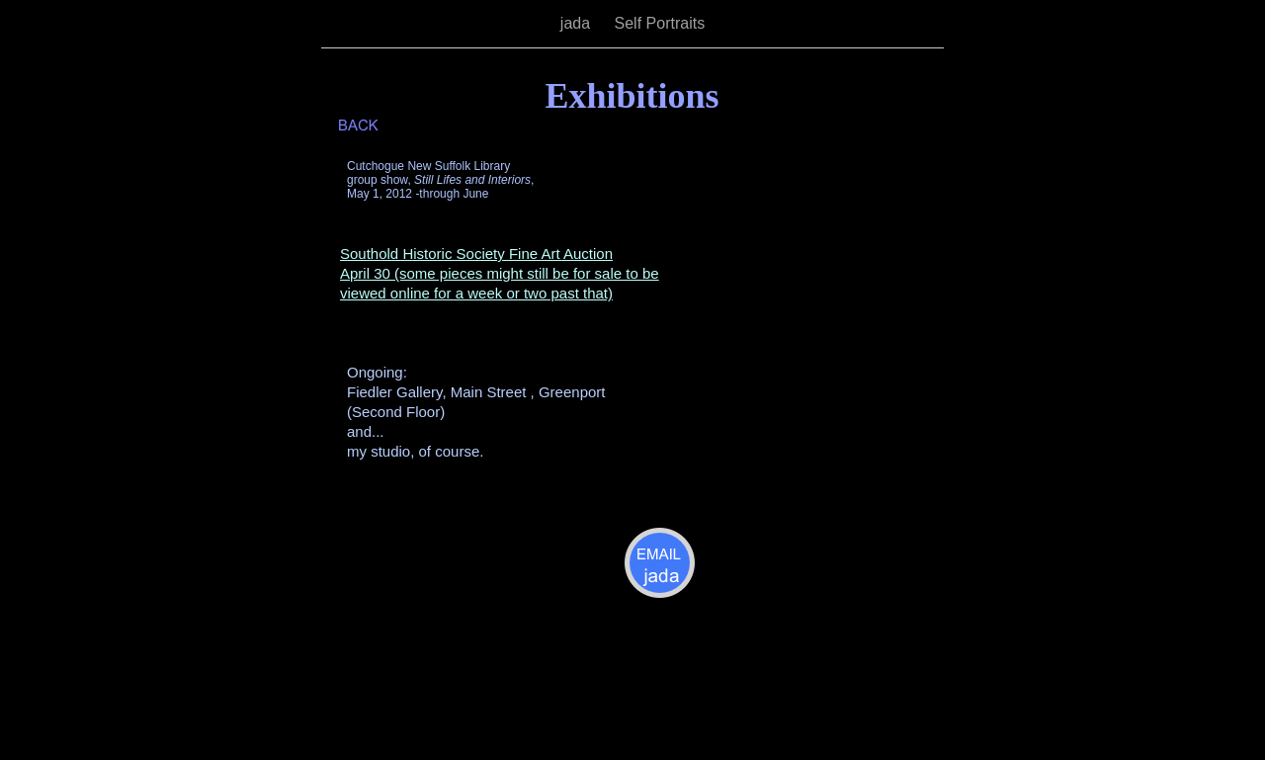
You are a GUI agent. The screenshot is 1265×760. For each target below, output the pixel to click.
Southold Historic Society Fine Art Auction (476, 253)
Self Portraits (660, 23)
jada (577, 23)
